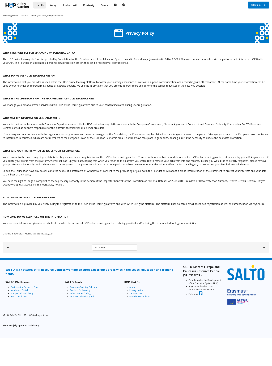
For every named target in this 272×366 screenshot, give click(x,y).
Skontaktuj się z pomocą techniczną (32, 353)
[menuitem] (115, 5)
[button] (39, 5)
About (134, 319)
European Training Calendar (90, 319)
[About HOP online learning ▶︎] (252, 279)
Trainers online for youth (88, 328)
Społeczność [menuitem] (69, 5)
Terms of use (137, 325)
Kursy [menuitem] (53, 5)
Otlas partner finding (86, 325)
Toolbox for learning (86, 322)
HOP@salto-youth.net (49, 343)
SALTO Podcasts (30, 328)
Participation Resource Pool (35, 319)
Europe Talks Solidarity (33, 325)
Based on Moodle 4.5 (141, 328)
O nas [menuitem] (104, 5)
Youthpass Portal (30, 322)
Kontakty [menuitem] (89, 5)
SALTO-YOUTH (25, 343)
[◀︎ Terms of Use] (19, 279)
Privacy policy (137, 322)
